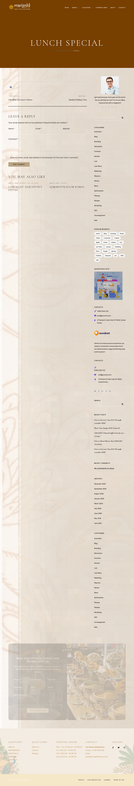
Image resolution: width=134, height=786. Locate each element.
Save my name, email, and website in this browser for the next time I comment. (44, 157)
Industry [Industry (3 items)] (113, 242)
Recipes (97, 201)
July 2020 (97, 508)
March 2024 (98, 504)
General (76, 51)
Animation (98, 132)
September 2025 (100, 489)
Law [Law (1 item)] (121, 242)
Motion (96, 181)
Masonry (97, 176)
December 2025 (100, 484)
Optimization (99, 191)
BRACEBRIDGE (14, 750)
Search (97, 400)
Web (95, 220)
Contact (35, 750)
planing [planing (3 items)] (113, 251)
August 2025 (99, 494)
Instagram (124, 747)
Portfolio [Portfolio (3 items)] (98, 256)
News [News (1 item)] (97, 251)
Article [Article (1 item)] (98, 234)
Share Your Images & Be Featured (107, 428)
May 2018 (97, 518)
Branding (97, 142)
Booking (35, 753)
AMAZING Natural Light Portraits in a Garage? (109, 434)
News (96, 186)
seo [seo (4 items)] (116, 256)
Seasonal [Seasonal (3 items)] (108, 256)
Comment (13, 139)
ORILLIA (11, 747)
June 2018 (98, 513)
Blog (95, 137)
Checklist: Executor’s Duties (25, 188)
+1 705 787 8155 (97, 750)
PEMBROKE (12, 757)
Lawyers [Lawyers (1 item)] (108, 247)
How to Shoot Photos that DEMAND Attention (108, 442)
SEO (95, 210)
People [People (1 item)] (105, 251)
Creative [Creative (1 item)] (116, 238)
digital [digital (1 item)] (98, 242)
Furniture (97, 151)
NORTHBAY (12, 760)
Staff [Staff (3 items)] (122, 256)
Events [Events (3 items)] (105, 242)
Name (11, 129)
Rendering (98, 206)
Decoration (98, 146)
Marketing (97, 171)
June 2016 (98, 523)
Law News (35, 183)
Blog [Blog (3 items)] (105, 234)
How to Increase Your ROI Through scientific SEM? (107, 421)
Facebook (113, 747)
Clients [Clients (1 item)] (98, 238)
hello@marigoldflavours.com (97, 757)
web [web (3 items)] (97, 260)
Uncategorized (99, 215)
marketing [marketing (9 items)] (118, 247)
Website (66, 129)
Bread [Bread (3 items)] (122, 234)
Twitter (119, 747)
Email (39, 129)
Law (28, 183)
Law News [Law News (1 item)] (99, 247)
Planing (97, 196)
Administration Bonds (67, 187)
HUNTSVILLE (13, 753)
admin (58, 51)
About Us (35, 747)
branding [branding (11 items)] (113, 234)
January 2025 (99, 499)
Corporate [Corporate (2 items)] (107, 238)
